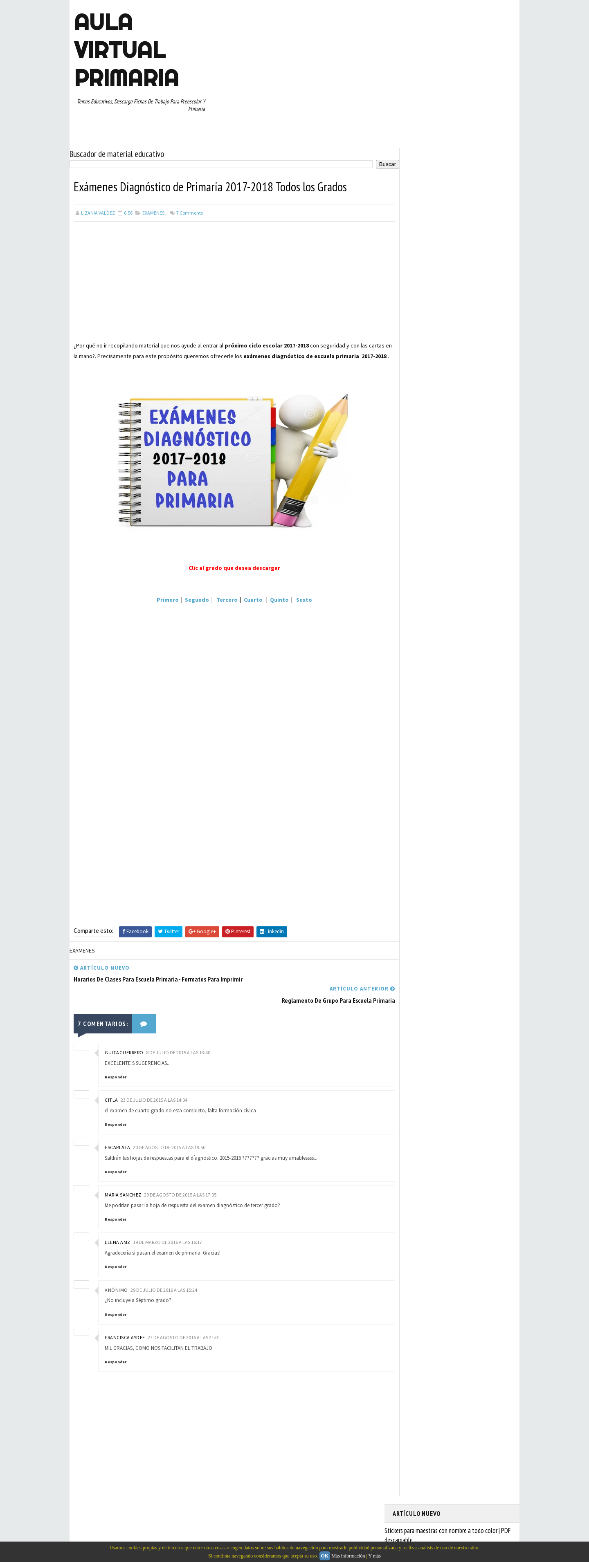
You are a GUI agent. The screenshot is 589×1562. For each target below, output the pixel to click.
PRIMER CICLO (472, 661)
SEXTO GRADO (458, 704)
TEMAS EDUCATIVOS (480, 719)
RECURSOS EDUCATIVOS (422, 690)
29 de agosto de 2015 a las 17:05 (180, 1192)
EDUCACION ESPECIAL (419, 633)
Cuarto (245, 608)
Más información (348, 1556)
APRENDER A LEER (454, 590)
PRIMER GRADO (413, 676)
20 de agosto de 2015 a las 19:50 (169, 1145)
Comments (189, 210)
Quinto (272, 608)
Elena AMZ (117, 1240)
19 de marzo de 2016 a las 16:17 (167, 1240)
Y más (374, 1556)
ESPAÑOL (462, 633)
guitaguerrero (124, 1050)
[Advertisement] (227, 280)
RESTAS (465, 690)
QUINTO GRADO (455, 676)
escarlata (117, 1145)
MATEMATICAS (478, 647)
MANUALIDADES (413, 647)
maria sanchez (123, 1192)
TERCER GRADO (413, 733)
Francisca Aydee (125, 1335)
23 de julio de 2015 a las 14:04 (154, 1097)
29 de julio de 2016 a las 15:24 (163, 1287)
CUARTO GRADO (473, 604)
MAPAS (446, 647)
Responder (115, 1074)
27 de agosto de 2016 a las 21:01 (184, 1335)
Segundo (190, 608)
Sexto (297, 608)
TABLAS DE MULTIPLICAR (423, 719)
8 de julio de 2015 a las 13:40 (178, 1050)
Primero (160, 608)
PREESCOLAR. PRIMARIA (422, 661)
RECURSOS (493, 676)
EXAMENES (153, 210)
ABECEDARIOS (411, 590)
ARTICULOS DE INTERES (422, 604)
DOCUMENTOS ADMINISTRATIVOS (432, 618)
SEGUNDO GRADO (415, 704)
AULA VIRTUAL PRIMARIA (126, 50)
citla (111, 1097)
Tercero (219, 608)
